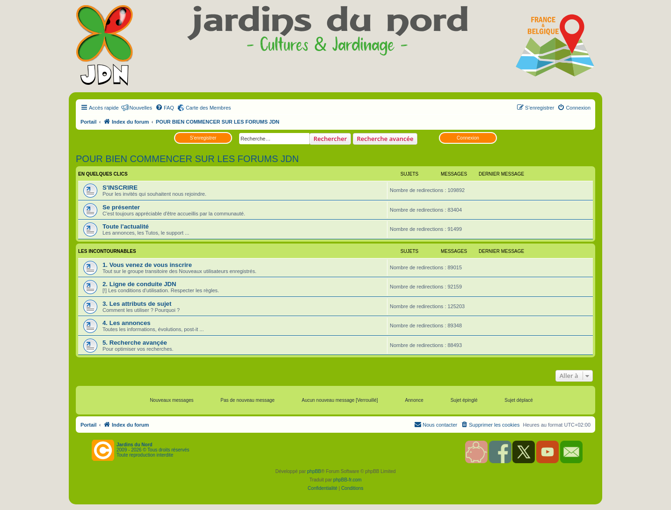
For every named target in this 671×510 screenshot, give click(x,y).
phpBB (314, 471)
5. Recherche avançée (134, 342)
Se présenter (121, 207)
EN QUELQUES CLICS (103, 174)
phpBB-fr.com (347, 479)
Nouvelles (141, 108)
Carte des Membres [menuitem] (208, 108)
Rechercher (330, 138)
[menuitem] (164, 107)
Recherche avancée (385, 138)
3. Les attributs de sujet (136, 303)
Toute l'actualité (125, 226)
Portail (88, 122)
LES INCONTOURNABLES (107, 251)
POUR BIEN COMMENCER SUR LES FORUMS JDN (187, 159)
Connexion (468, 137)
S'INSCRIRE (120, 187)
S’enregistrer (203, 137)
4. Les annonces (126, 322)
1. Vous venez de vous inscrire (147, 264)
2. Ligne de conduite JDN (139, 284)
